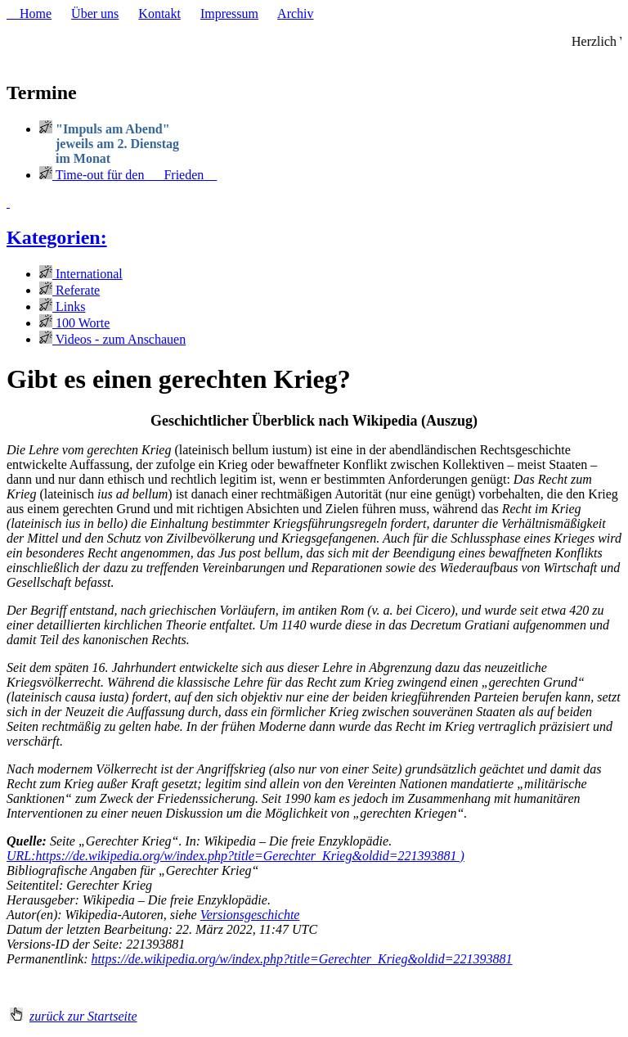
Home (29, 13)
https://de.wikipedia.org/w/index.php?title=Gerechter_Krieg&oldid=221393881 (302, 959)
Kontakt (159, 13)
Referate (69, 290)
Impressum (229, 13)
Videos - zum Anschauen (112, 339)
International (81, 274)
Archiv (295, 13)
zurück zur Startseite (83, 1016)
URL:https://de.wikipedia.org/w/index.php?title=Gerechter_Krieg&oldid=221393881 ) (235, 856)
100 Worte (74, 323)
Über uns (95, 13)
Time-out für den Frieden (128, 175)
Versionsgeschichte (250, 915)
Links (62, 306)
